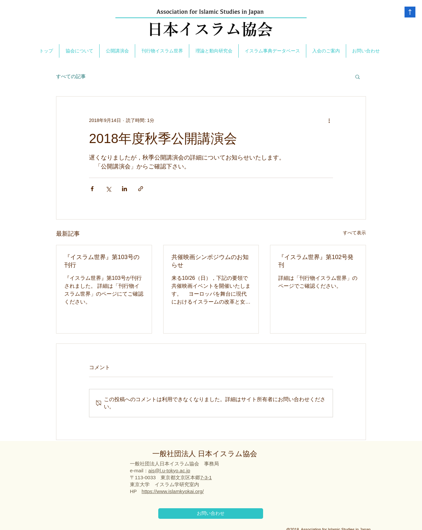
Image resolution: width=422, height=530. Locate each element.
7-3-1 (206, 477)
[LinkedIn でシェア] (124, 189)
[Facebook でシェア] (92, 189)
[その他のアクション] (329, 120)
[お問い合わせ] (210, 513)
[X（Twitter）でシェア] (108, 189)
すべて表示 (354, 232)
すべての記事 (71, 76)
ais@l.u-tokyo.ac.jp (169, 470)
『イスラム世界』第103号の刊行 (101, 261)
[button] (357, 76)
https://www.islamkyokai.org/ (173, 491)
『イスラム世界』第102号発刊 (315, 261)
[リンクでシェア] (140, 189)
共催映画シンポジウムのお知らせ (210, 261)
